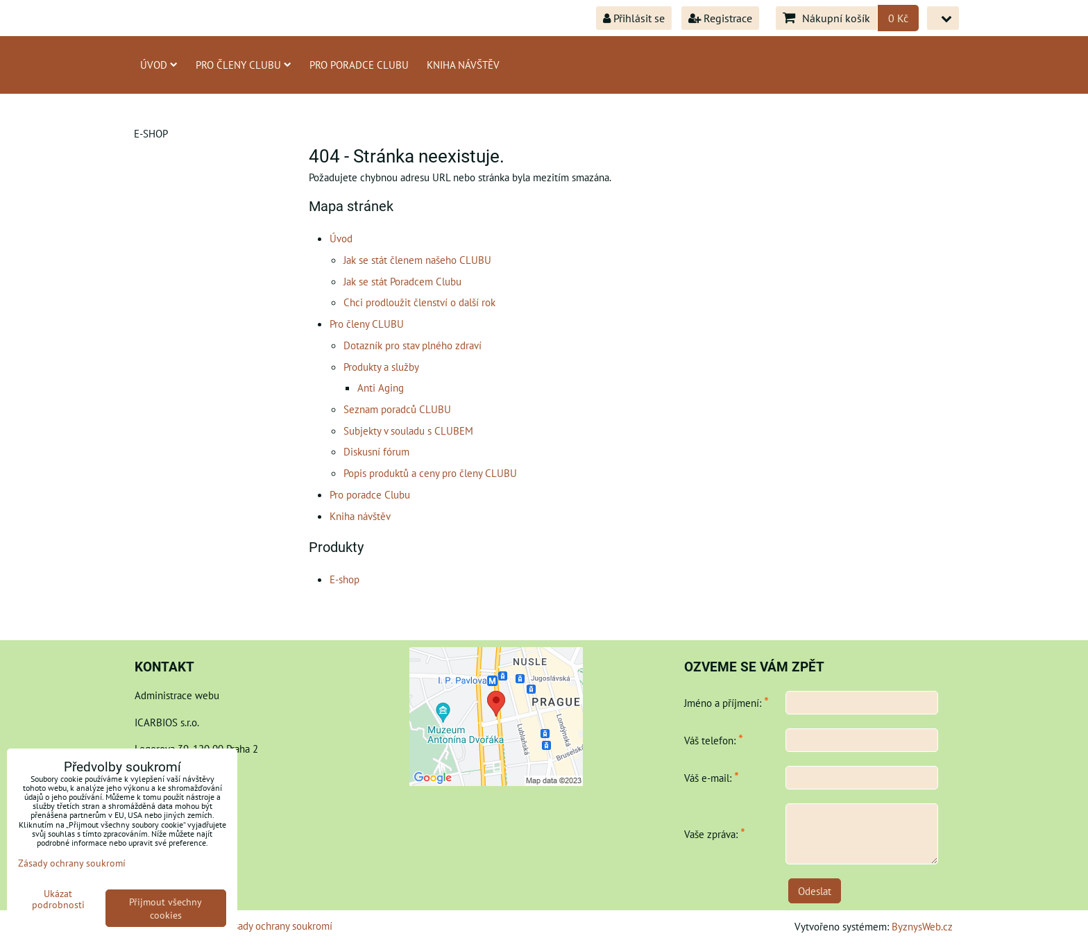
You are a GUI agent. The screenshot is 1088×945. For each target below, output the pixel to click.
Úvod (159, 65)
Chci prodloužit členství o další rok (419, 302)
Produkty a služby (381, 367)
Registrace (720, 18)
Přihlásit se (634, 18)
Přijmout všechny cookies (165, 908)
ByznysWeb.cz (922, 926)
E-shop (344, 579)
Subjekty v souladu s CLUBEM (408, 430)
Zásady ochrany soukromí (277, 926)
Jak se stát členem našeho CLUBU (417, 260)
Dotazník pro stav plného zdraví (412, 345)
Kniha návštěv (463, 65)
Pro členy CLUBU (243, 65)
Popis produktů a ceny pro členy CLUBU (430, 473)
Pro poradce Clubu (359, 65)
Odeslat (814, 891)
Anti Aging (380, 387)
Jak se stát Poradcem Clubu (402, 281)
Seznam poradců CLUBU (397, 409)
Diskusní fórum (376, 451)
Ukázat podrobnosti (58, 899)
